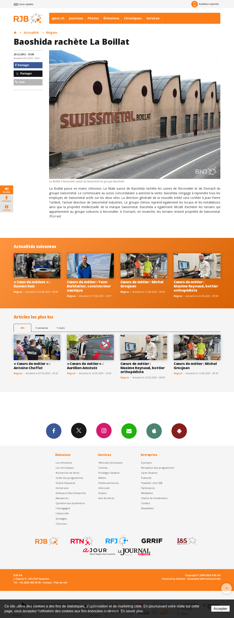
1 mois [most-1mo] (61, 327)
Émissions (111, 18)
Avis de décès (106, 498)
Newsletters (129, 430)
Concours (61, 523)
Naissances (62, 498)
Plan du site (60, 582)
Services (153, 18)
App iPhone (154, 430)
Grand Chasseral (65, 482)
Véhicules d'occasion (110, 462)
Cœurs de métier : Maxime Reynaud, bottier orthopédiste (196, 286)
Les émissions (64, 462)
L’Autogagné (63, 508)
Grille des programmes (69, 477)
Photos (93, 18)
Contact (145, 503)
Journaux (76, 18)
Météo (102, 477)
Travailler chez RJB (151, 482)
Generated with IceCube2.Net (203, 578)
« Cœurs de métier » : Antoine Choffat (32, 365)
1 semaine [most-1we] (41, 327)
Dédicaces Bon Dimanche (71, 493)
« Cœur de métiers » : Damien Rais (32, 284)
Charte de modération (154, 498)
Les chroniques (65, 467)
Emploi (102, 493)
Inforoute (104, 488)
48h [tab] (22, 327)
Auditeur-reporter (205, 4)
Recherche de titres (67, 472)
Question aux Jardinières (70, 503)
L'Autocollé (62, 513)
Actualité (31, 32)
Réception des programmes (157, 467)
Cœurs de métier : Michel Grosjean (141, 284)
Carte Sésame (149, 472)
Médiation (147, 493)
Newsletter (147, 508)
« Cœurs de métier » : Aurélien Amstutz (85, 365)
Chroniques (133, 18)
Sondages (61, 518)
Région (51, 32)
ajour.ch (58, 18)
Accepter (220, 609)
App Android (179, 430)
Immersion (62, 488)
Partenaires (148, 488)
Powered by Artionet (173, 578)
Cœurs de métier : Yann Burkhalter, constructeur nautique (89, 286)
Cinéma (102, 467)
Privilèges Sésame (109, 472)
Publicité (146, 477)
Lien (20, 82)
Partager (22, 65)
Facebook (53, 430)
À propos (146, 462)
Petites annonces (108, 482)
